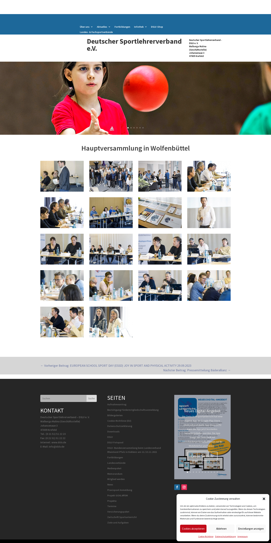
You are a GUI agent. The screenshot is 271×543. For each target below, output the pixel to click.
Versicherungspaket (118, 511)
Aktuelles (102, 27)
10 (214, 472)
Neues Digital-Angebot (202, 414)
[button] (264, 499)
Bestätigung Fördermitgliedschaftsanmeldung (133, 409)
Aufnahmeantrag (116, 404)
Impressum (243, 536)
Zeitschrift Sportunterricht (122, 517)
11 (217, 472)
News (110, 484)
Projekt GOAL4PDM (117, 495)
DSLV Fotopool (115, 442)
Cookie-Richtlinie (205, 536)
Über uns (85, 27)
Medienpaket (114, 468)
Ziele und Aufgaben (118, 522)
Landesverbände (116, 462)
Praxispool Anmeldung (119, 490)
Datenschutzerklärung (225, 536)
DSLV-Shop (157, 27)
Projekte (111, 500)
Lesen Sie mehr (202, 460)
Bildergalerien (115, 415)
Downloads (113, 431)
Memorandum (114, 473)
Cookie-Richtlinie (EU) (119, 420)
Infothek (139, 27)
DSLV (110, 437)
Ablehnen (221, 528)
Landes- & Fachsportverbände (96, 32)
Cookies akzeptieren (193, 528)
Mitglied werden (116, 479)
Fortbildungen (122, 27)
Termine (111, 506)
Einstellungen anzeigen (251, 528)
